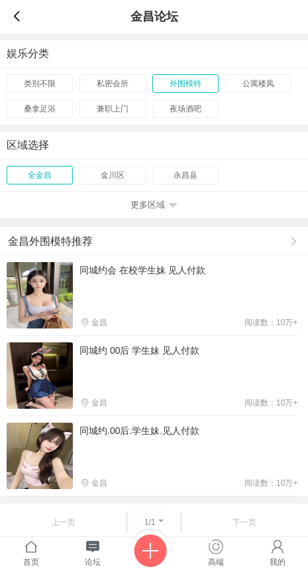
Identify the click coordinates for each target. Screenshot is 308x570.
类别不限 (40, 83)
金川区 (113, 175)
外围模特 (185, 83)
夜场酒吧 (185, 108)
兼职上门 (112, 108)
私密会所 (112, 83)
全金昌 (40, 175)
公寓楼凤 (258, 83)
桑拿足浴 (40, 108)
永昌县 (185, 175)
